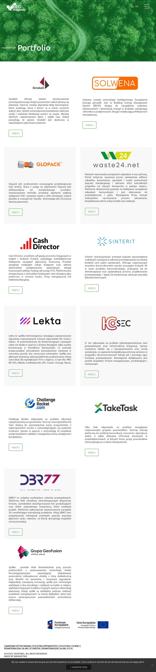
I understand (78, 667)
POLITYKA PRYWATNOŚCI (45, 645)
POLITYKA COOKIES (70, 645)
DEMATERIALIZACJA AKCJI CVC (57, 648)
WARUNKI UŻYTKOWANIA (18, 645)
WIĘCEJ (15, 133)
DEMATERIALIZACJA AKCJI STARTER (22, 648)
